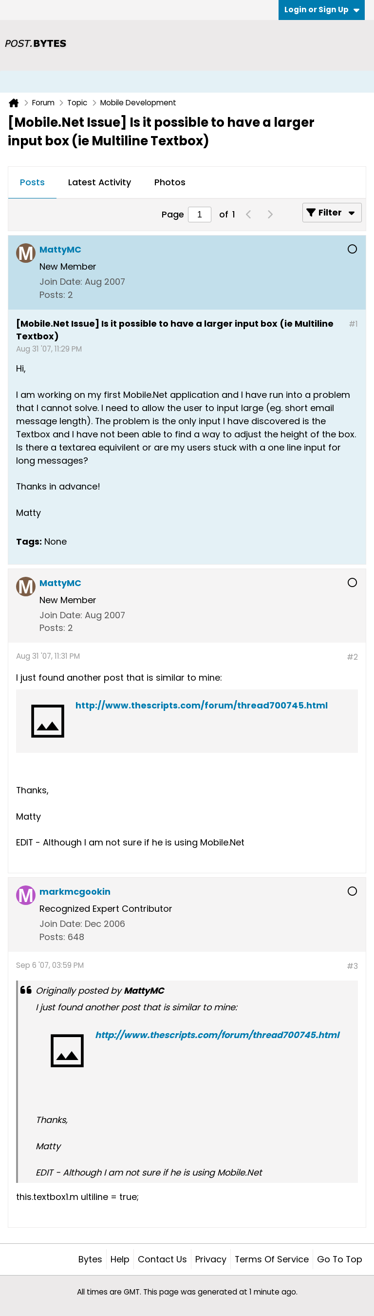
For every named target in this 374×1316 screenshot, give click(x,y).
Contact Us (162, 1259)
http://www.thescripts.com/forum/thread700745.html (201, 705)
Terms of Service (272, 1259)
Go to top (339, 1259)
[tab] (32, 183)
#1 (353, 324)
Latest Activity (99, 182)
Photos (170, 182)
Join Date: (60, 281)
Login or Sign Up (321, 9)
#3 (352, 966)
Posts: (52, 295)
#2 (352, 657)
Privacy (210, 1259)
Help (120, 1259)
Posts (32, 182)
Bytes (90, 1259)
